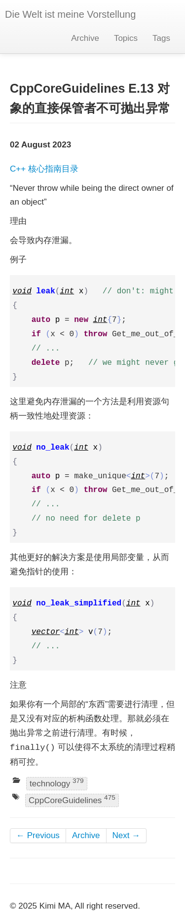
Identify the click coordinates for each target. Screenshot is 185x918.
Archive (85, 38)
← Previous (38, 835)
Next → (126, 835)
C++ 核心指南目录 (44, 169)
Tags (161, 38)
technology (57, 782)
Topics (126, 38)
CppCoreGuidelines (72, 799)
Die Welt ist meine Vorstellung (70, 14)
